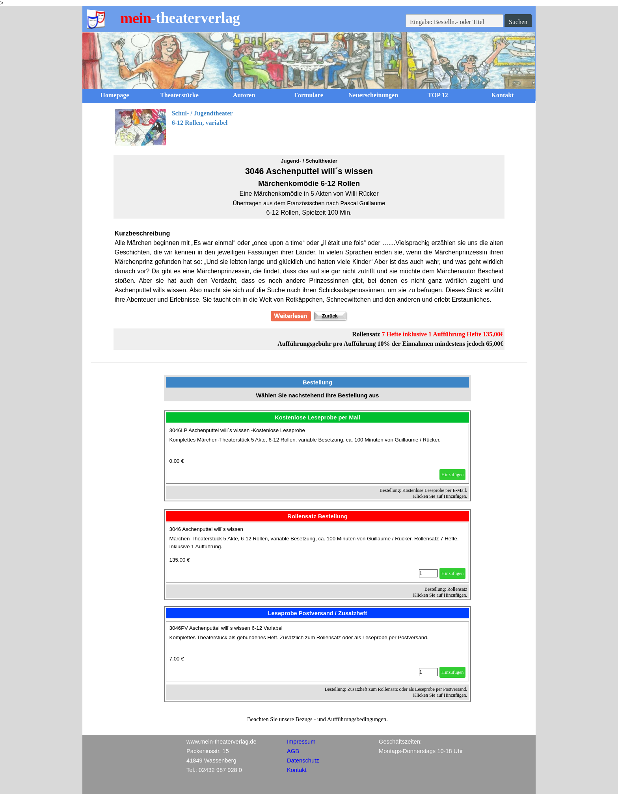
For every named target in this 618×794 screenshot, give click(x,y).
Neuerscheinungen (373, 95)
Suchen (518, 22)
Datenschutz (303, 760)
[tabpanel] (309, 127)
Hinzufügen (452, 474)
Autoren (244, 95)
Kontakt (502, 95)
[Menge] (428, 573)
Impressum (301, 741)
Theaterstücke (179, 95)
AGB (293, 751)
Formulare (308, 95)
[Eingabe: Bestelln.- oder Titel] (454, 22)
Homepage (115, 95)
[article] (317, 454)
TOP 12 (438, 95)
